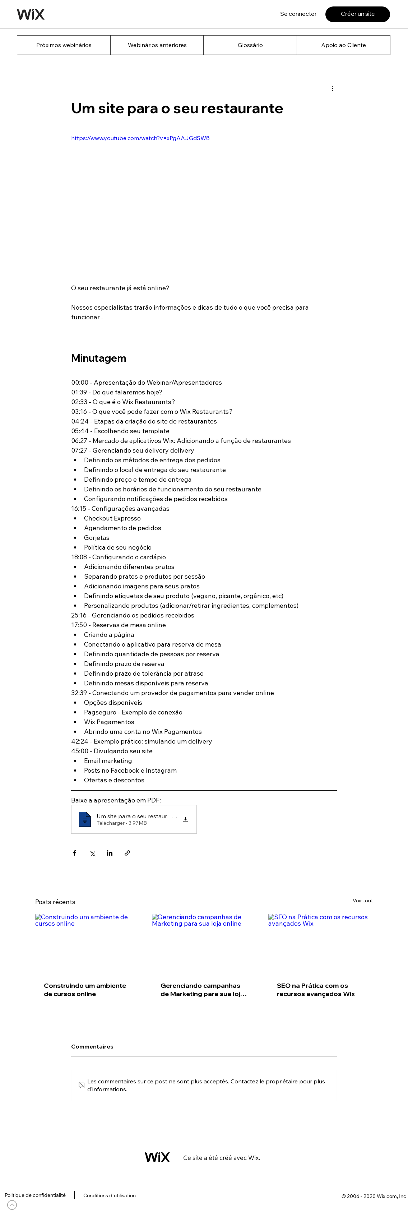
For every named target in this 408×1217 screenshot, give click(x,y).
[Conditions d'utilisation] (109, 1196)
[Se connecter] (298, 14)
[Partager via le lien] (127, 853)
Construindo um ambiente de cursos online (85, 989)
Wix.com (387, 1196)
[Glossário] (250, 45)
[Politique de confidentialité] (35, 1195)
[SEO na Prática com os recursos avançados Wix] (320, 943)
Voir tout (363, 900)
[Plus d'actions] (332, 88)
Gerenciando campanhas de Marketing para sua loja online (202, 989)
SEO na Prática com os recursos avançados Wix (316, 989)
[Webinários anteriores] (157, 45)
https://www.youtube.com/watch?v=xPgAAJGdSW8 (140, 138)
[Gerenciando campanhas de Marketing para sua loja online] (204, 943)
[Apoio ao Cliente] (343, 45)
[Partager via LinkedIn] (109, 853)
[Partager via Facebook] (74, 853)
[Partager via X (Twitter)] (92, 853)
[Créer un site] (357, 14)
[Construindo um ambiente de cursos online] (87, 943)
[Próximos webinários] (64, 45)
